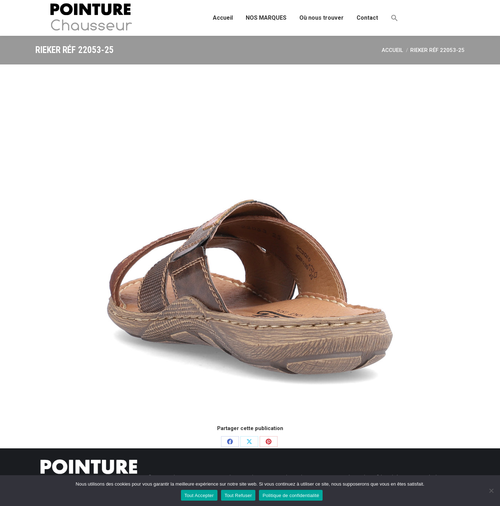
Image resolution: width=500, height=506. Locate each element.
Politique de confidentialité (291, 495)
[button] (394, 17)
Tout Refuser (238, 495)
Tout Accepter (199, 495)
